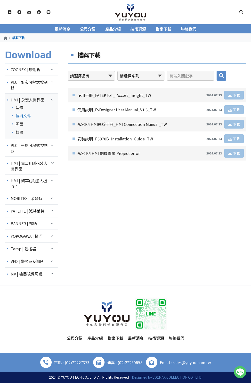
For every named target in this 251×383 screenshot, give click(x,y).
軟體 (19, 132)
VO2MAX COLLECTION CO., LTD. (177, 377)
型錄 (19, 107)
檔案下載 (163, 29)
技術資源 (138, 29)
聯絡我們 (188, 29)
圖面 (19, 124)
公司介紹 (88, 29)
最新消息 (62, 29)
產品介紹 (113, 29)
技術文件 (23, 116)
